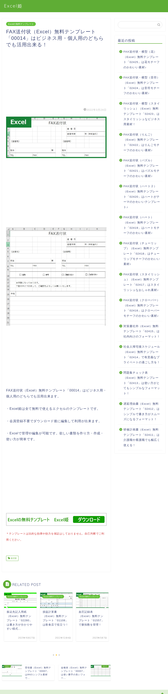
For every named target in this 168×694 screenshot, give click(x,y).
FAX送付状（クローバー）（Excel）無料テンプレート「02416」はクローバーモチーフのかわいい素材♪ (141, 308)
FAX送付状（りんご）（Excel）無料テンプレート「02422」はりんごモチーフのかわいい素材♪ (141, 142)
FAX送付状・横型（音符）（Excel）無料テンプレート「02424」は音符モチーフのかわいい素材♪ (141, 85)
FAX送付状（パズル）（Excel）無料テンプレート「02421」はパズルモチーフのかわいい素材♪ (141, 168)
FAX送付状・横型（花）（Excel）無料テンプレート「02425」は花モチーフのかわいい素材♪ (141, 59)
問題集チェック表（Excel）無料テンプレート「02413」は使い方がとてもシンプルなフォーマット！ (141, 383)
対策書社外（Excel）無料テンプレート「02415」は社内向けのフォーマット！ (141, 331)
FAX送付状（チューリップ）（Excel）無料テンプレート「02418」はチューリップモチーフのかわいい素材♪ (141, 254)
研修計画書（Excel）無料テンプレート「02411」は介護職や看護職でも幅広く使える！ (141, 437)
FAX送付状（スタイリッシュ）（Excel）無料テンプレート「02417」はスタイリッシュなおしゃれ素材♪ (141, 282)
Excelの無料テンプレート (21, 24)
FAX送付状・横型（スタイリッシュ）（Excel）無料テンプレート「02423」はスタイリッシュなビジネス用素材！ (141, 114)
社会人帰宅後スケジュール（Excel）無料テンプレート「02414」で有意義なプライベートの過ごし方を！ (141, 354)
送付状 (13, 557)
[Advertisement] (56, 76)
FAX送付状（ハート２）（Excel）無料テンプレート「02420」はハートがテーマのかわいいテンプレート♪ (141, 196)
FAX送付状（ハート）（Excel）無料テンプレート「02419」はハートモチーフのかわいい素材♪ (141, 225)
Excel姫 (13, 6)
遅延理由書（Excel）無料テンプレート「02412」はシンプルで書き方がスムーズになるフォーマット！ (141, 411)
